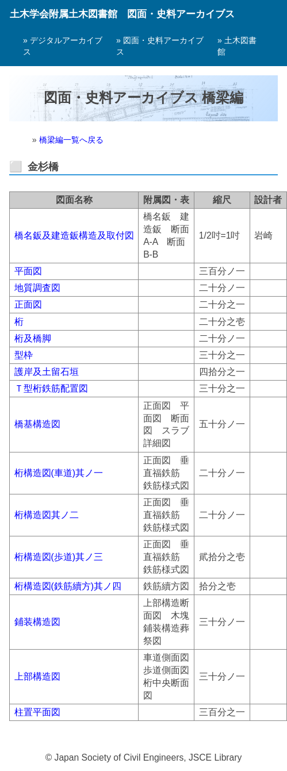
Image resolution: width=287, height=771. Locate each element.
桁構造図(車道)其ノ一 (58, 473)
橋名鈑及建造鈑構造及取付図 (74, 235)
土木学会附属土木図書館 (63, 14)
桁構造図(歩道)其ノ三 (58, 557)
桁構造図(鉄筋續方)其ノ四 (67, 586)
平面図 (28, 271)
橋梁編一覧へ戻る (71, 139)
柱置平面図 (37, 712)
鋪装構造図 (37, 622)
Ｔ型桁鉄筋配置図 (51, 388)
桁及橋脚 (32, 338)
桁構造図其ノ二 (46, 515)
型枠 (23, 355)
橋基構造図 (37, 424)
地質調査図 (37, 288)
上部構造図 (37, 676)
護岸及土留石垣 (46, 372)
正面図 (28, 304)
